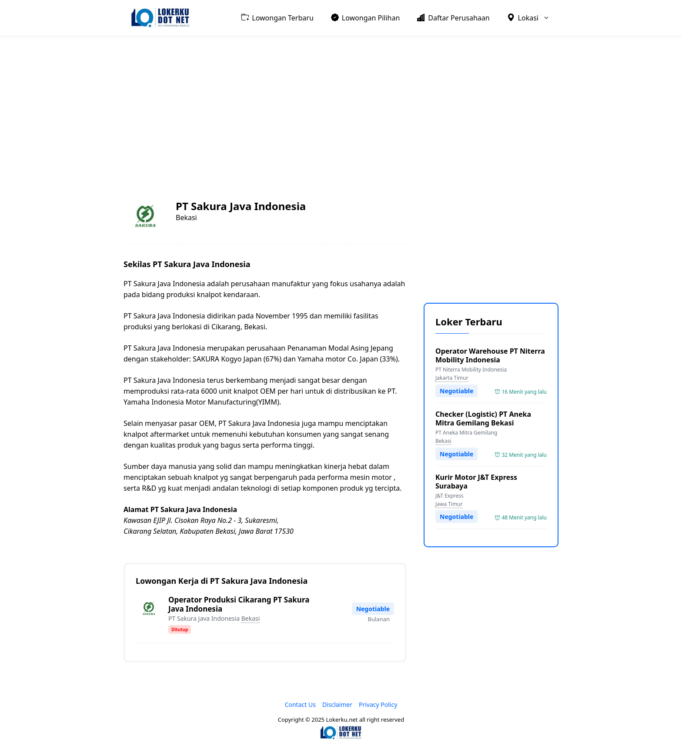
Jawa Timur (449, 504)
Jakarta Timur (451, 378)
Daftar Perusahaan (453, 17)
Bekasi (250, 618)
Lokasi (532, 18)
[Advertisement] (341, 107)
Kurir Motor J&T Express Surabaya (476, 481)
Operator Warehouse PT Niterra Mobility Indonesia (490, 355)
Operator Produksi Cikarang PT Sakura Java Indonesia (238, 604)
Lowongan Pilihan (365, 17)
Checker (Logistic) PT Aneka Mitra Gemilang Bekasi (483, 418)
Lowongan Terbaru (277, 17)
